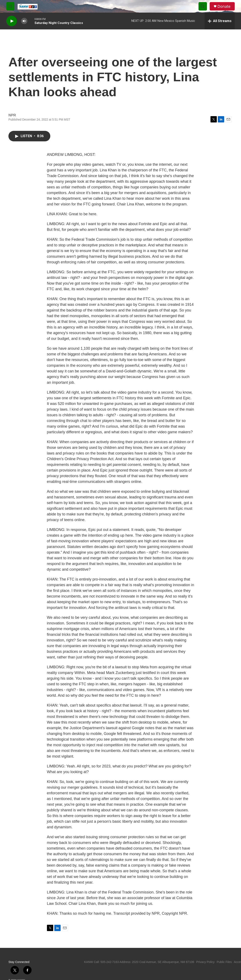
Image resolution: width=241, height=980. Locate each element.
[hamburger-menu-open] (10, 6)
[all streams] (220, 21)
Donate (223, 6)
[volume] (24, 21)
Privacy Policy (205, 962)
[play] (11, 21)
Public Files (224, 962)
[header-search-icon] (202, 6)
